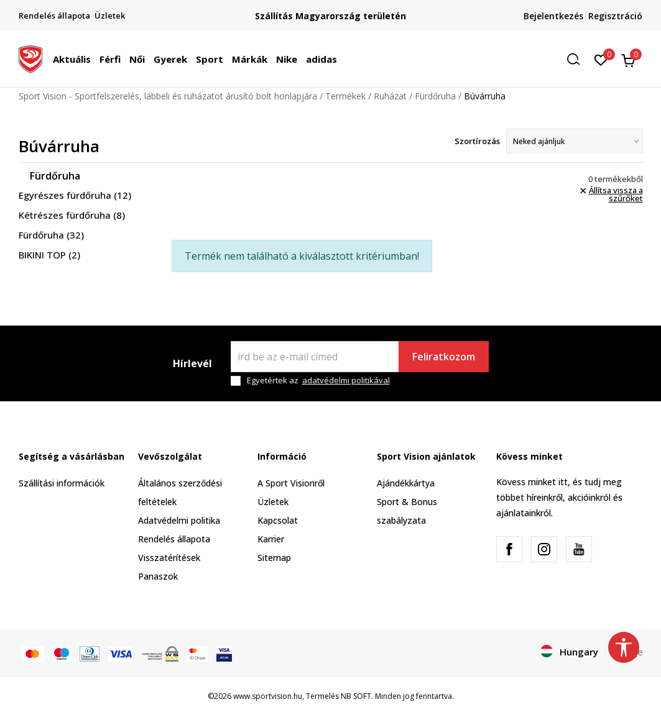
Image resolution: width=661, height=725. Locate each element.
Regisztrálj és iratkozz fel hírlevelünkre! (331, 11)
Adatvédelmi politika (179, 520)
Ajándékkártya (406, 483)
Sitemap (274, 557)
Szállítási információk (61, 483)
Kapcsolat (277, 520)
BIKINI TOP (49, 255)
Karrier (270, 539)
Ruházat (390, 96)
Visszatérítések (169, 557)
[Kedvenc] (601, 59)
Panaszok (158, 576)
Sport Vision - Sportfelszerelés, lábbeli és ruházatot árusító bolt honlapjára (168, 96)
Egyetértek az (318, 380)
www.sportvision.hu (267, 696)
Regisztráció (615, 16)
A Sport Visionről (291, 483)
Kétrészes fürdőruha (72, 215)
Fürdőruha (435, 96)
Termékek (345, 96)
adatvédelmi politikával (346, 380)
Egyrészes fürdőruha (75, 195)
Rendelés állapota (174, 539)
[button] (577, 59)
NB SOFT (356, 696)
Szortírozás (477, 141)
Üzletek (273, 502)
